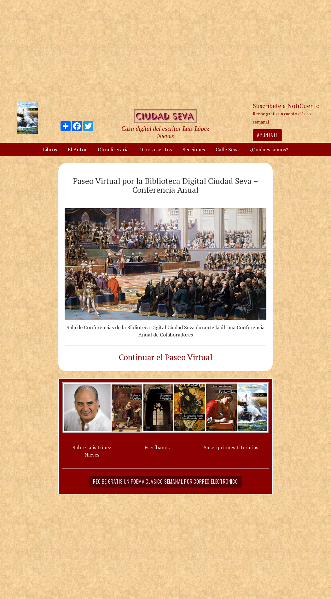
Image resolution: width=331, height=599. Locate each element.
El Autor (77, 149)
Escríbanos (157, 447)
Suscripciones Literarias (231, 447)
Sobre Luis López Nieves (92, 451)
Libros (50, 149)
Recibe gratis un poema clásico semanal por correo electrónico (165, 481)
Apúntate (267, 135)
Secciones (194, 149)
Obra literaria (113, 149)
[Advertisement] (165, 50)
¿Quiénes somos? (268, 149)
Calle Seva (227, 149)
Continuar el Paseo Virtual (165, 357)
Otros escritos (155, 149)
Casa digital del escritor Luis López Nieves (165, 132)
